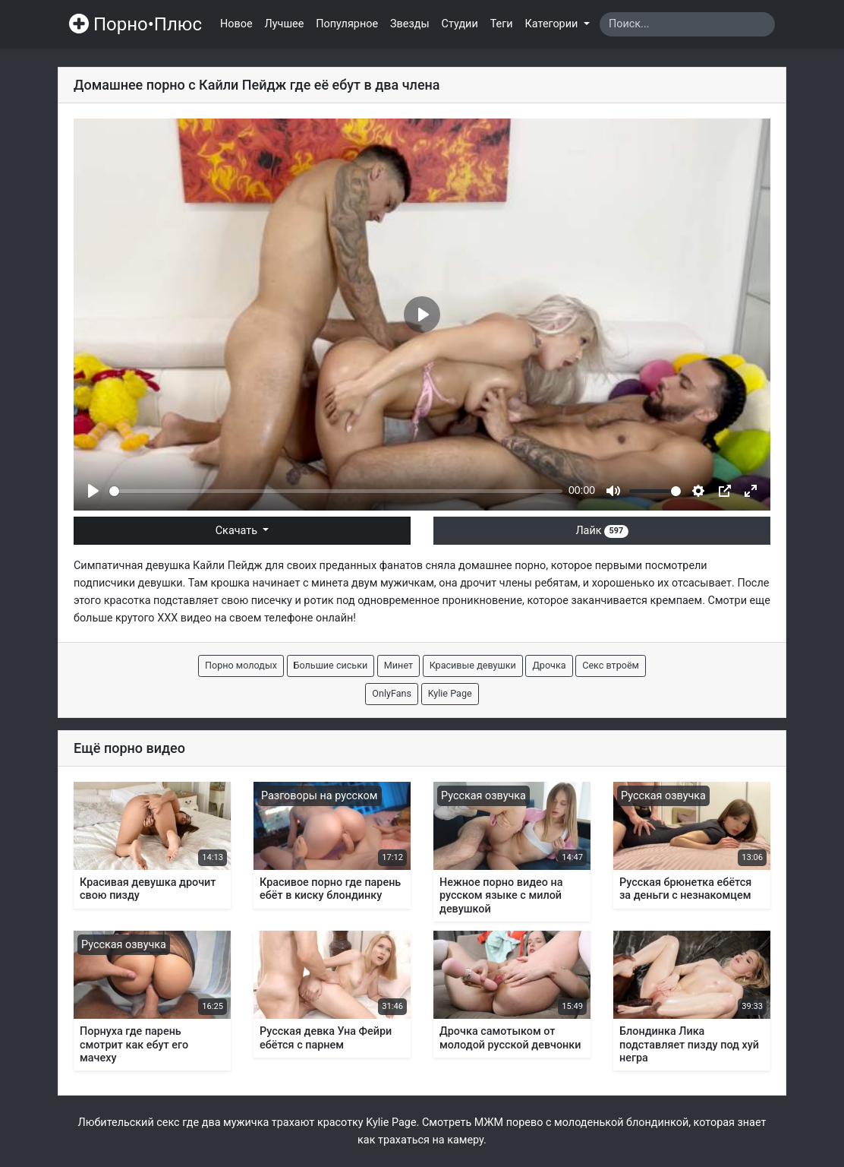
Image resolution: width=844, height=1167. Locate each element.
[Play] (93, 491)
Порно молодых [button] (241, 665)
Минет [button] (398, 665)
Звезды (410, 23)
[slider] (335, 491)
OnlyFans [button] (391, 693)
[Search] (687, 24)
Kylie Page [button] (450, 693)
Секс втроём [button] (610, 665)
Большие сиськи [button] (331, 665)
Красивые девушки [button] (473, 665)
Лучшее (284, 23)
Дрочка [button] (548, 665)
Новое (236, 23)
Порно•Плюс (135, 24)
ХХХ (167, 618)
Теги (501, 23)
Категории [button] (553, 23)
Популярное (347, 23)
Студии (460, 23)
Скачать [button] (238, 530)
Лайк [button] (601, 530)
